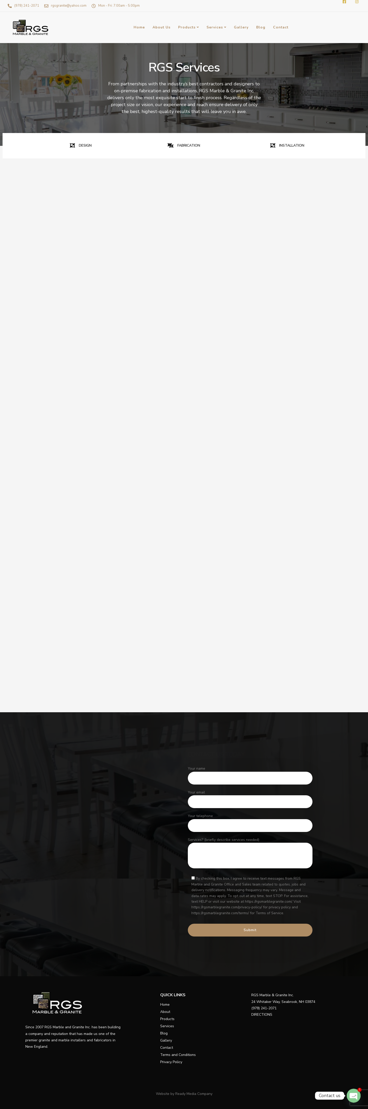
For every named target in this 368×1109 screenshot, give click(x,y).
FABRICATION (184, 145)
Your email (250, 800)
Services (215, 27)
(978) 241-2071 (264, 1008)
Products (187, 27)
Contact (280, 27)
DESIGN (81, 145)
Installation (22, 647)
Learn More (47, 319)
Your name (250, 776)
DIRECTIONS (261, 1014)
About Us (161, 27)
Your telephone (250, 823)
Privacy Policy (171, 1062)
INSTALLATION (287, 145)
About (165, 1011)
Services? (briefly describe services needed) (250, 854)
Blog (260, 27)
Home (139, 27)
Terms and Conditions (178, 1054)
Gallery (241, 27)
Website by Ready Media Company (184, 1093)
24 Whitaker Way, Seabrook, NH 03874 (283, 1001)
